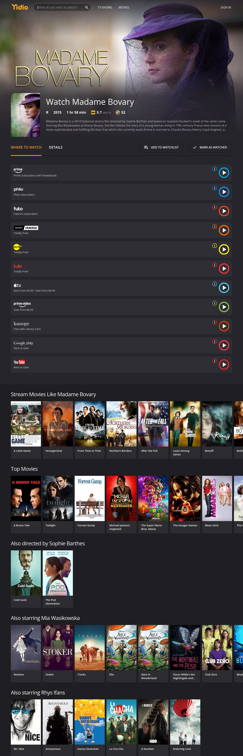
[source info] (214, 169)
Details (55, 147)
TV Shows (105, 7)
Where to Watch (26, 147)
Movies (124, 7)
